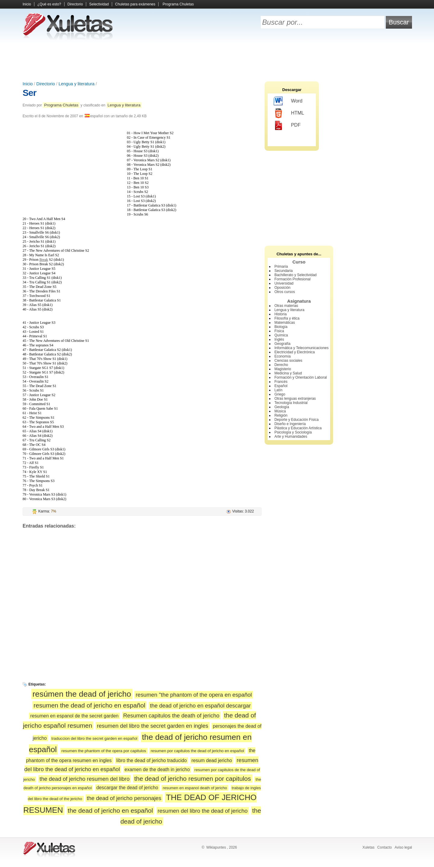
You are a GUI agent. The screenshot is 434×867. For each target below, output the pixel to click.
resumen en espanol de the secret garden (74, 715)
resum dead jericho (211, 760)
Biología (280, 327)
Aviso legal (403, 847)
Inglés (279, 339)
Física (279, 331)
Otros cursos (284, 292)
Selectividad (99, 4)
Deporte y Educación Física (296, 420)
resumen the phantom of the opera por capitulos (103, 751)
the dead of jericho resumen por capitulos (192, 778)
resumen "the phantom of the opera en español (194, 695)
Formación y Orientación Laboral (300, 377)
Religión (280, 415)
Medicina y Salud (288, 373)
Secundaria (283, 271)
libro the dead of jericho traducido (151, 760)
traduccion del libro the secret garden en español (94, 738)
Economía (282, 356)
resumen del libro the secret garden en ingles (152, 726)
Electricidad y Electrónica (294, 352)
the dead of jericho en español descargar (200, 705)
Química (281, 335)
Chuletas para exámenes (135, 4)
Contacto (384, 847)
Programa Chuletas (178, 4)
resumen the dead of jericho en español (89, 705)
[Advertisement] (217, 60)
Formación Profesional (292, 279)
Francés (280, 382)
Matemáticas (284, 322)
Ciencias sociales (288, 360)
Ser (29, 93)
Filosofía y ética (286, 318)
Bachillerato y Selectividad (295, 275)
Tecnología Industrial (290, 403)
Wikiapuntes (216, 847)
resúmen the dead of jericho (82, 693)
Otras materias (286, 306)
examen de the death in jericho (157, 769)
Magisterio (282, 369)
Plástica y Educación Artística (298, 428)
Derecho (281, 365)
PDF (287, 125)
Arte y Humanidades (290, 436)
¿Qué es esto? (49, 4)
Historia (280, 314)
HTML (289, 113)
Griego (279, 394)
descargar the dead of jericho (127, 787)
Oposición (282, 287)
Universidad (283, 283)
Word (288, 101)
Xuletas (368, 847)
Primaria (281, 266)
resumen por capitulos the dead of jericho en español (197, 751)
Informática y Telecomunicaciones (301, 348)
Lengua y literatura (76, 83)
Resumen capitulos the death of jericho (171, 715)
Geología (281, 407)
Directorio (75, 4)
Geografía (282, 344)
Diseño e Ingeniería (290, 424)
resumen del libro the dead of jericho (203, 811)
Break (43, 259)
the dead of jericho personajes (124, 798)
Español (280, 386)
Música (280, 411)
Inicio (27, 4)
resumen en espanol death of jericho (195, 788)
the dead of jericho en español (110, 810)
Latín (278, 390)
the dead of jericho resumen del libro (84, 779)
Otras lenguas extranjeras (295, 398)
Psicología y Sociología (293, 432)
